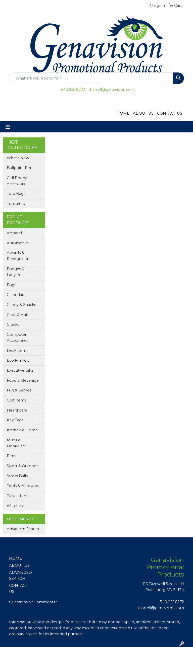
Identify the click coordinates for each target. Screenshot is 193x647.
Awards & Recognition (18, 256)
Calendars (16, 294)
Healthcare (17, 410)
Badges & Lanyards (15, 272)
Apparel (14, 233)
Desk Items (17, 350)
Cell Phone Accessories (17, 181)
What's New (18, 158)
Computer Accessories (17, 337)
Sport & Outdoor (22, 466)
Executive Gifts (20, 370)
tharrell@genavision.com (111, 89)
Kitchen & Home (22, 430)
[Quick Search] (91, 78)
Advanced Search (23, 529)
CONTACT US (169, 113)
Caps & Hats (18, 314)
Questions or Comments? (33, 602)
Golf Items (16, 400)
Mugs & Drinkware (16, 443)
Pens (11, 456)
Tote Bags (16, 193)
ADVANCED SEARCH (20, 575)
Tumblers (16, 203)
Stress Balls (17, 476)
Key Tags (15, 420)
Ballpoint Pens (20, 168)
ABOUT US (143, 113)
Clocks (13, 324)
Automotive (18, 243)
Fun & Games (19, 390)
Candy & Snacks (21, 304)
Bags (11, 285)
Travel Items (18, 496)
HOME (123, 113)
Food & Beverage (23, 380)
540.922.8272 (73, 89)
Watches (15, 506)
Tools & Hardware (23, 485)
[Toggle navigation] (8, 126)
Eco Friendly (18, 360)
